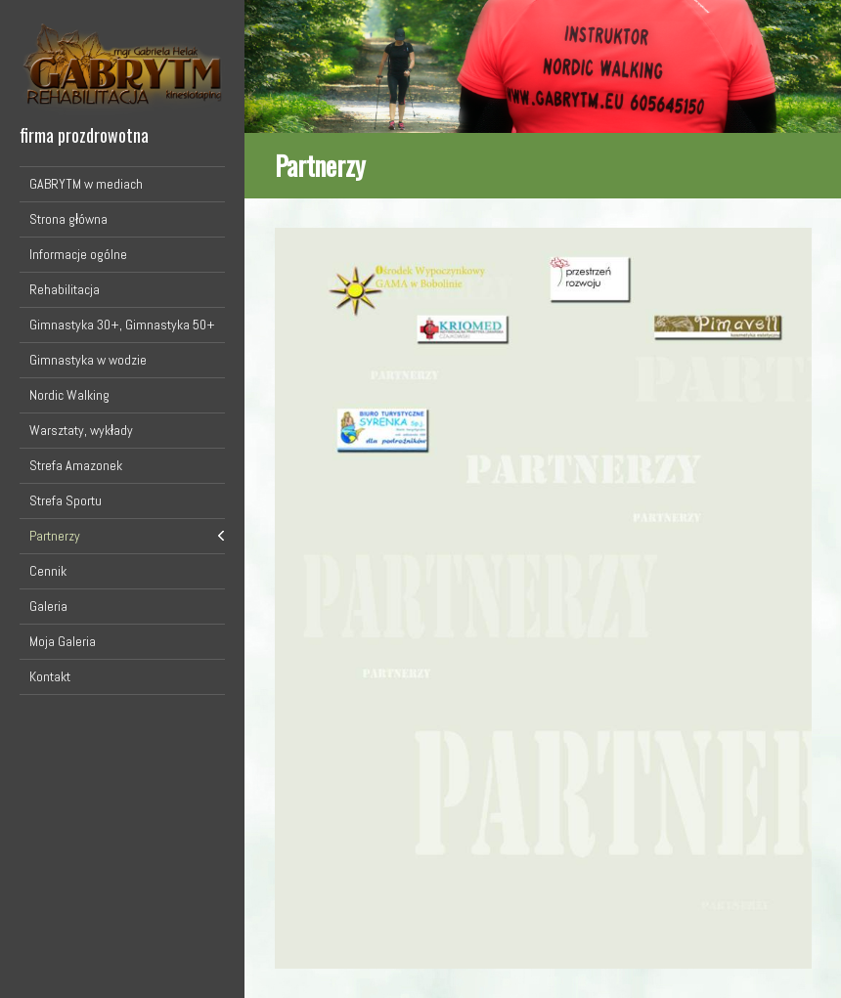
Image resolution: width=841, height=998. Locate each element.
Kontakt (49, 676)
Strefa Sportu (65, 500)
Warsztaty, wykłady (81, 430)
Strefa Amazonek (75, 465)
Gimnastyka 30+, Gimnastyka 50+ (122, 324)
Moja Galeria (62, 641)
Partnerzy (54, 535)
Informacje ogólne (78, 254)
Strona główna (68, 219)
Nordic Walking (69, 395)
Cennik (47, 571)
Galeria (48, 606)
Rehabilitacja (64, 289)
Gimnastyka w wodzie (88, 360)
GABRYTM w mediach (86, 184)
